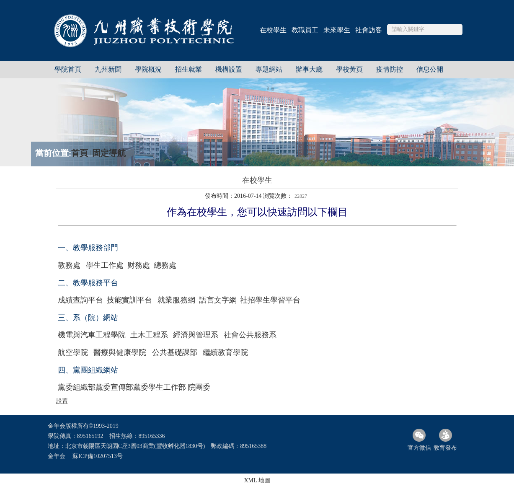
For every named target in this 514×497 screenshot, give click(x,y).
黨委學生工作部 (159, 387)
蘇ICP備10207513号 (97, 456)
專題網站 (269, 69)
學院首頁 (67, 69)
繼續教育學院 (225, 352)
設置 (62, 401)
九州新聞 (108, 69)
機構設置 (228, 69)
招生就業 (188, 69)
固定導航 (109, 153)
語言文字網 (218, 300)
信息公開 (429, 69)
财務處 (138, 265)
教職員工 (305, 30)
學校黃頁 (349, 69)
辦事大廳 (309, 69)
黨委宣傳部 (114, 387)
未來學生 (336, 30)
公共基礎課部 (174, 352)
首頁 (79, 153)
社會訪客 (368, 30)
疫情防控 (389, 69)
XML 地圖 (257, 480)
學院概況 (148, 69)
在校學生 (273, 30)
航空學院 (73, 352)
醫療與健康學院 (119, 352)
